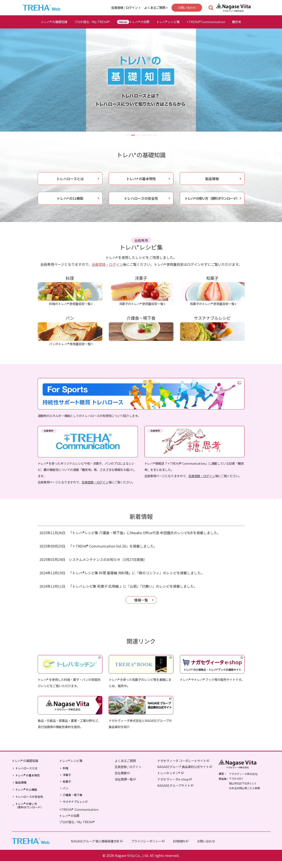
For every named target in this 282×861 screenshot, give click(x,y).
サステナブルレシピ (75, 801)
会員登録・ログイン (107, 264)
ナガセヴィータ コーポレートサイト (181, 760)
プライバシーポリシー (146, 841)
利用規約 (179, 841)
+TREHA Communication (78, 809)
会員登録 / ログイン (124, 7)
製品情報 (212, 178)
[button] (127, 135)
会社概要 (121, 773)
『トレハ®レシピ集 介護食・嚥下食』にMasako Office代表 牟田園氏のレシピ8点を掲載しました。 (145, 532)
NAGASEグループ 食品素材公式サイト (183, 766)
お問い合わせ (187, 7)
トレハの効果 (133, 21)
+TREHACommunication (206, 21)
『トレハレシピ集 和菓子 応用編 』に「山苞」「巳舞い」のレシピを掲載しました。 (133, 586)
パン (66, 788)
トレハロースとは (70, 178)
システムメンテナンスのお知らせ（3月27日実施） (108, 559)
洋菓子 (67, 774)
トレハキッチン (169, 773)
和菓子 (67, 781)
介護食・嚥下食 (72, 794)
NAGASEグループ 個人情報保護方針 (95, 841)
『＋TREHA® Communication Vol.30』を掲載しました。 (113, 546)
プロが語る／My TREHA (92, 21)
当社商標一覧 (124, 779)
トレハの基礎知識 (54, 21)
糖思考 (236, 21)
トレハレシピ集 (168, 21)
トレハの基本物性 (141, 178)
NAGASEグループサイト (173, 785)
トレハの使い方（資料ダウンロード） (212, 198)
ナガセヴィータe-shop (173, 779)
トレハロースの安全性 (141, 198)
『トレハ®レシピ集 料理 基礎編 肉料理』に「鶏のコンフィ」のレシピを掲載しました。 (136, 572)
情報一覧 (141, 600)
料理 (65, 768)
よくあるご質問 (154, 7)
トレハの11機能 (70, 198)
